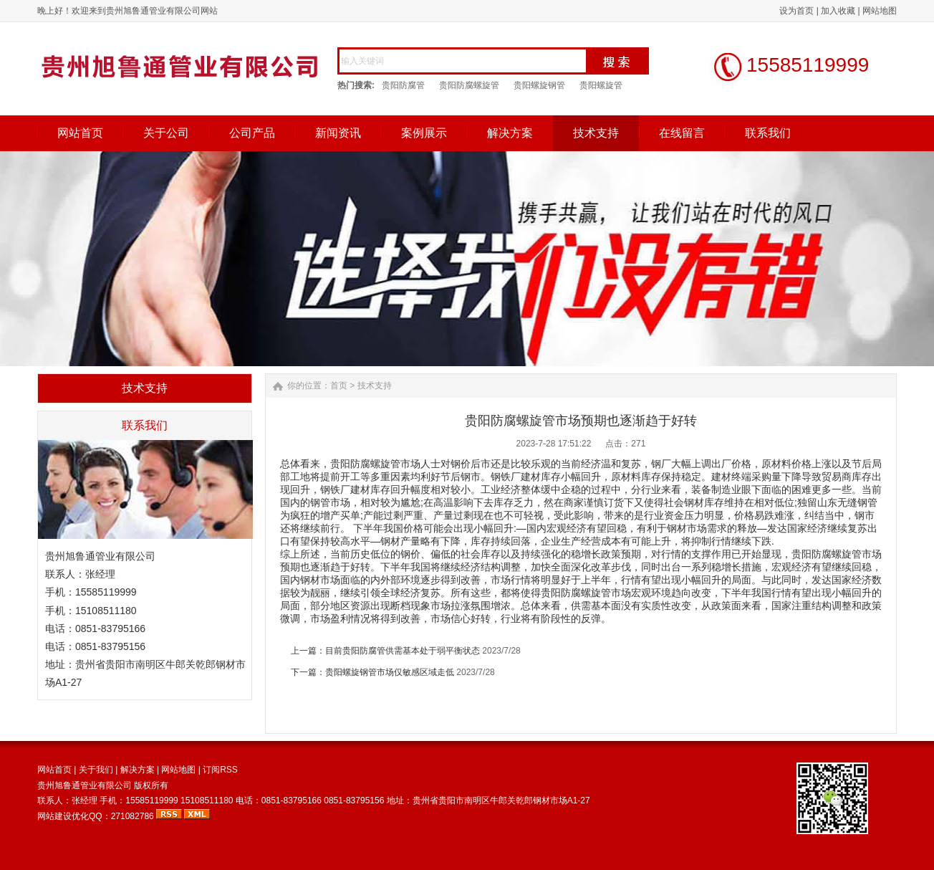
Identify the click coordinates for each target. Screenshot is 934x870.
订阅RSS (220, 770)
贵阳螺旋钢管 (539, 85)
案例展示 (424, 133)
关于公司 (166, 133)
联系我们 (768, 133)
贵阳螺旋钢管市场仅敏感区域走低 (389, 672)
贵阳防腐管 (403, 85)
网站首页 (80, 133)
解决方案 (510, 133)
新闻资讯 (338, 133)
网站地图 (879, 11)
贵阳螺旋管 (600, 85)
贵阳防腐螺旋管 (469, 85)
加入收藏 (838, 11)
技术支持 (596, 133)
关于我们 (96, 770)
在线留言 (682, 133)
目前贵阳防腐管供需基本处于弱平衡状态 (402, 651)
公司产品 (252, 133)
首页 (338, 386)
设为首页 (796, 11)
